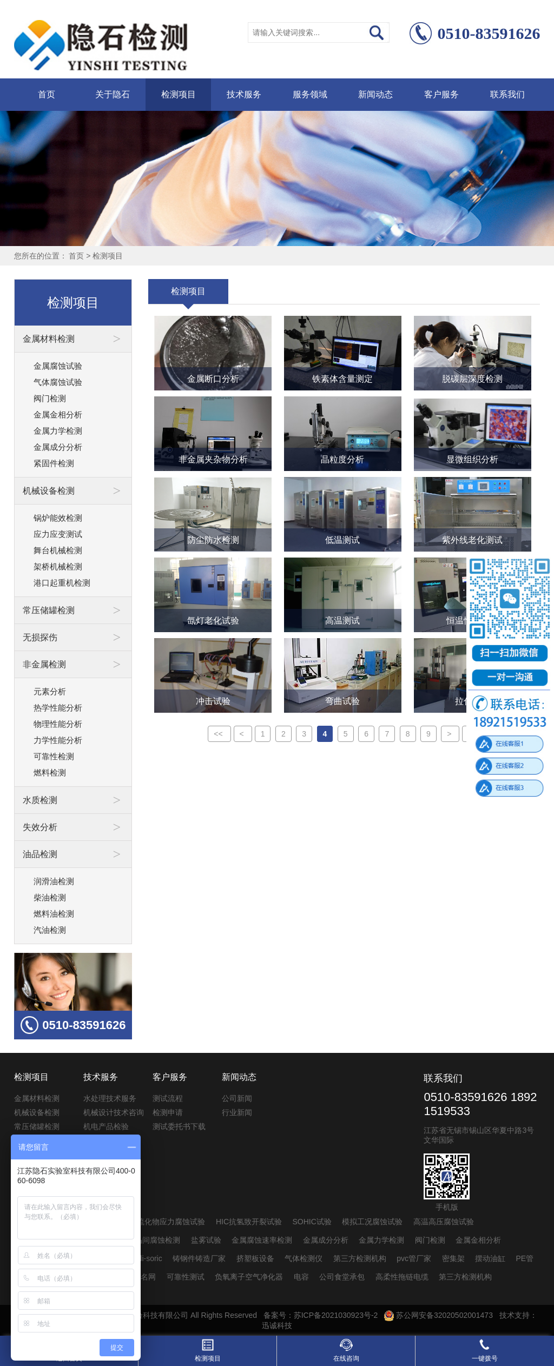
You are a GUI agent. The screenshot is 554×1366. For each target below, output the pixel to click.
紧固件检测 (54, 463)
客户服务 (441, 94)
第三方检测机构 (359, 1258)
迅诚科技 (277, 1325)
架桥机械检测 (58, 566)
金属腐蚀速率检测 (262, 1240)
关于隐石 (112, 94)
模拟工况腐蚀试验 (372, 1221)
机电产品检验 (106, 1126)
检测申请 (168, 1112)
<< (219, 734)
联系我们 (507, 94)
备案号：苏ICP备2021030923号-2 (320, 1315)
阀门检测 (50, 398)
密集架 (453, 1258)
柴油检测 (50, 897)
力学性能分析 (58, 740)
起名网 (144, 1276)
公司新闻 (237, 1098)
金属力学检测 (58, 430)
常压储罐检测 (37, 1126)
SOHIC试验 (312, 1221)
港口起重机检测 (62, 582)
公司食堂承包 (342, 1276)
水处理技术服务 (109, 1098)
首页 (46, 94)
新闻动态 (375, 94)
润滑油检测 (54, 881)
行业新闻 (237, 1112)
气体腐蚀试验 (58, 382)
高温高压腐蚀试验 (443, 1221)
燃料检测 (50, 772)
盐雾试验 (206, 1240)
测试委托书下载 (179, 1126)
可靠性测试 (186, 1276)
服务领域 (310, 94)
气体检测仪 (303, 1258)
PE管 (525, 1258)
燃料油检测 (54, 913)
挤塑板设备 (255, 1258)
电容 (301, 1276)
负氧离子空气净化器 (249, 1276)
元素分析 (50, 691)
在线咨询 (346, 1350)
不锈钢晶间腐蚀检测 (146, 1240)
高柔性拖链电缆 (401, 1276)
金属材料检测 (37, 1098)
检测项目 (178, 94)
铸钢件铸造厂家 (199, 1258)
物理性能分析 (58, 723)
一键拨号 (485, 1350)
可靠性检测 (54, 756)
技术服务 (244, 94)
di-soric (150, 1258)
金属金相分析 (58, 414)
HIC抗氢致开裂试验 (249, 1221)
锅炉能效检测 (58, 517)
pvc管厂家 (414, 1258)
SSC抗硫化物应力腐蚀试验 (160, 1221)
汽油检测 (50, 929)
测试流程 (168, 1098)
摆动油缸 (490, 1258)
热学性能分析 (58, 707)
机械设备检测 (37, 1112)
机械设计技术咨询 (113, 1112)
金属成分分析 (58, 447)
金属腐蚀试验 (58, 365)
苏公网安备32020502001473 (438, 1315)
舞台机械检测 (58, 550)
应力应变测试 (58, 534)
